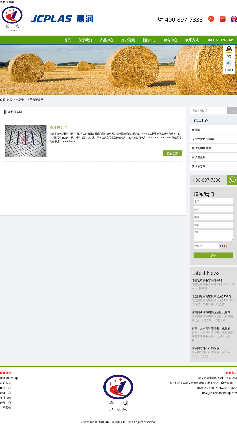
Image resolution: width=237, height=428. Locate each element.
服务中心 (170, 40)
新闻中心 (149, 40)
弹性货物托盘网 (201, 148)
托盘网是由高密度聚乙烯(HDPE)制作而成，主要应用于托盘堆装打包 (213, 296)
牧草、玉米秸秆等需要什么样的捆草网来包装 (213, 328)
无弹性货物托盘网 (203, 139)
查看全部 (172, 153)
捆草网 (196, 130)
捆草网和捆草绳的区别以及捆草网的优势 (213, 312)
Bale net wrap (220, 40)
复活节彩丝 (199, 166)
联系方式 (192, 40)
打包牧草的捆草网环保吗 (207, 280)
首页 (67, 40)
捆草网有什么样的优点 (205, 348)
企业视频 (128, 40)
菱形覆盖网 (199, 157)
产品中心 (106, 40)
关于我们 (85, 40)
